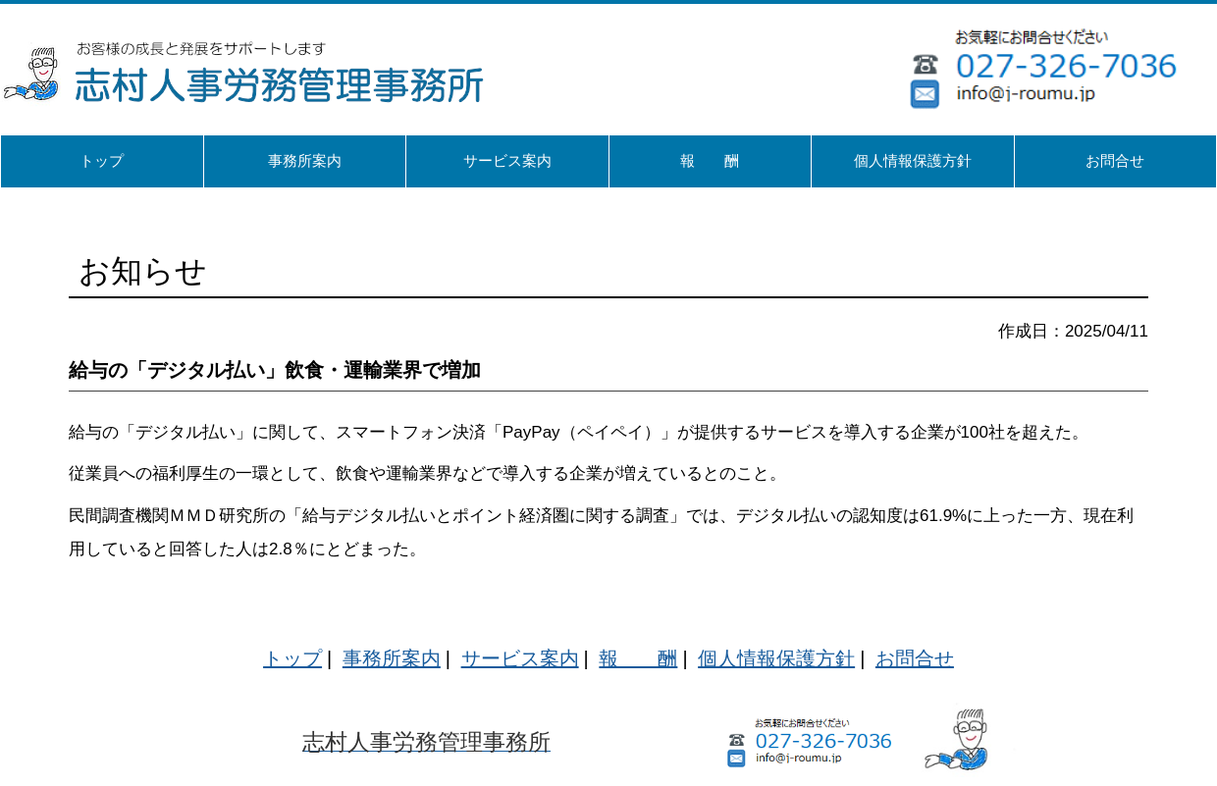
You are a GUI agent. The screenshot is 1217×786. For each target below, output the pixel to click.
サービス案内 (520, 658)
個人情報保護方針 (776, 658)
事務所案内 (392, 658)
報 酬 (638, 658)
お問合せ (914, 658)
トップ (292, 658)
